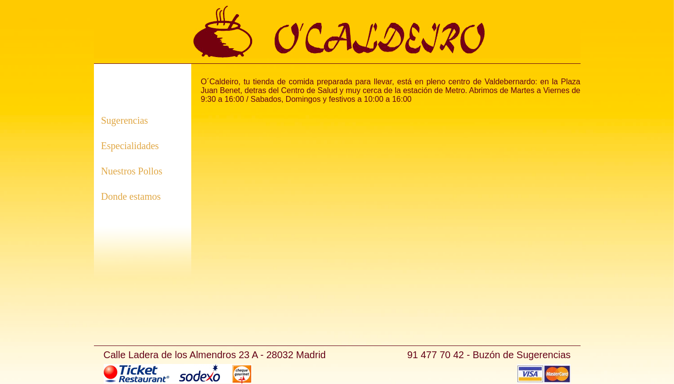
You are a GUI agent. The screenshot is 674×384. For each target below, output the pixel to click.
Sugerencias (124, 120)
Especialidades (130, 145)
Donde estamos (131, 196)
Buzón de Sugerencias (521, 354)
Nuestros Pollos (132, 171)
